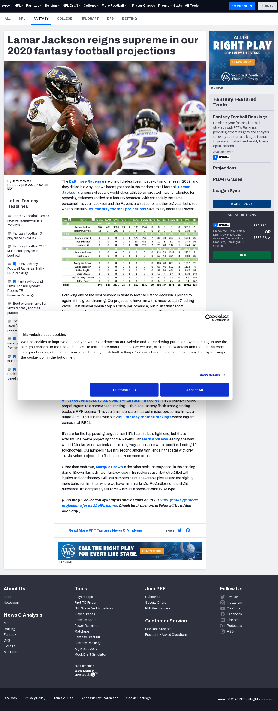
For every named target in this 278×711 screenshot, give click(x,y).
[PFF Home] (6, 6)
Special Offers (155, 602)
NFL (22, 18)
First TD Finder (85, 602)
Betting (129, 18)
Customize (138, 390)
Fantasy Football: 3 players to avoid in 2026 (24, 236)
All (8, 18)
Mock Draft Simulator (90, 654)
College (64, 18)
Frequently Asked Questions (166, 634)
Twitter (232, 597)
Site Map (10, 698)
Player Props (84, 597)
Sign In (267, 6)
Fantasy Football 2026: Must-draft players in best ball (27, 251)
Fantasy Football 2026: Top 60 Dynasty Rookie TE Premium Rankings (25, 288)
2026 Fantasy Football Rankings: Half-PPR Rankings (25, 268)
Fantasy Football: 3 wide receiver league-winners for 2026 (28, 220)
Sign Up (242, 255)
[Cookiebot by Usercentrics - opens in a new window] (219, 317)
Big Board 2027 (86, 649)
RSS (230, 631)
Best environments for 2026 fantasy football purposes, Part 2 (26, 308)
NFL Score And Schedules (94, 608)
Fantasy (42, 18)
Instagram (234, 602)
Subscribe (152, 597)
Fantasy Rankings (88, 643)
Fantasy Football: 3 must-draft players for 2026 (27, 359)
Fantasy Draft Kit (87, 637)
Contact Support (158, 629)
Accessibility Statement (100, 698)
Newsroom (12, 602)
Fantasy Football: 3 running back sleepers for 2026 (26, 343)
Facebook (234, 614)
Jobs (7, 597)
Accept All (206, 390)
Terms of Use (63, 698)
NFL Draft (90, 18)
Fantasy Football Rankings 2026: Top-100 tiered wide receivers (25, 374)
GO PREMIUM (241, 6)
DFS (110, 18)
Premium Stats (86, 620)
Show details (220, 375)
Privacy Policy (35, 698)
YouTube (233, 608)
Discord (233, 620)
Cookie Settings (138, 698)
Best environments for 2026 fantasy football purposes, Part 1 (26, 325)
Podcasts (234, 625)
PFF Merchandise (158, 608)
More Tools (242, 203)
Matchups (82, 631)
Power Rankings (87, 625)
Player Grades (85, 614)
